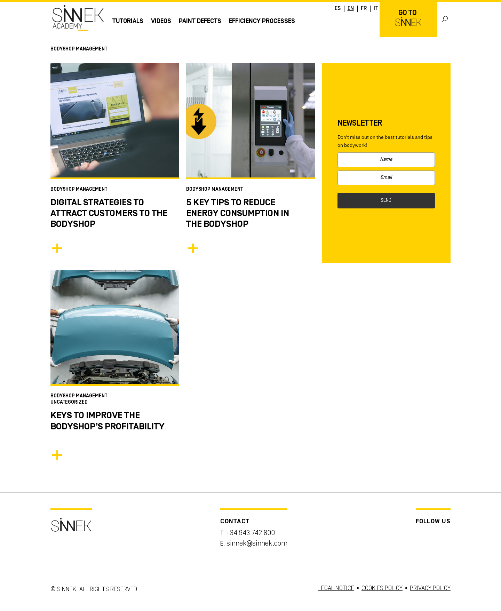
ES (338, 8)
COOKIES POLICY (382, 588)
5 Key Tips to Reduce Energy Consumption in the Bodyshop (237, 214)
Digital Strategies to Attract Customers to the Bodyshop (108, 214)
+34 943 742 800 (250, 533)
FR (364, 8)
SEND (386, 200)
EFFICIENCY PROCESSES (262, 21)
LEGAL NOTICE (336, 588)
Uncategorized (69, 402)
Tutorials (127, 21)
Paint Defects (200, 21)
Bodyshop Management (78, 189)
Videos (161, 21)
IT (376, 8)
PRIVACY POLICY (430, 588)
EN (351, 8)
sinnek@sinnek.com (256, 544)
